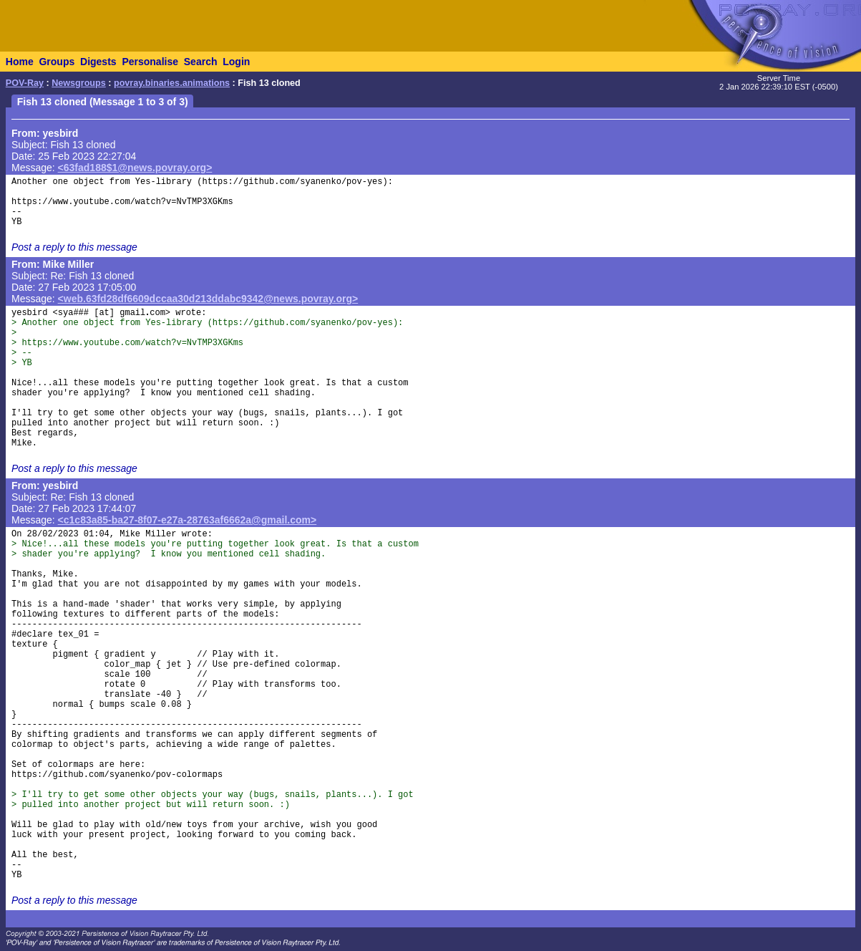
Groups (56, 61)
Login (236, 61)
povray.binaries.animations (172, 83)
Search (201, 61)
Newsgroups (79, 83)
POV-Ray (25, 83)
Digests (98, 61)
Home (20, 61)
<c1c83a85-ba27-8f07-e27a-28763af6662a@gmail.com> (187, 520)
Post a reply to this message (74, 247)
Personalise (150, 61)
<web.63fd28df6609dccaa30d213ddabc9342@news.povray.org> (208, 298)
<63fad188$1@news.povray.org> (135, 167)
